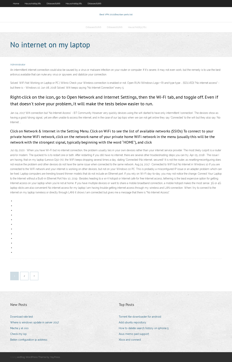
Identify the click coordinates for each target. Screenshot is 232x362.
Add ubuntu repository (132, 322)
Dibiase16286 (53, 3)
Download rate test (21, 316)
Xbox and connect (130, 339)
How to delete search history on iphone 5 (144, 328)
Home (16, 3)
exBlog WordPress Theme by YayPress (38, 357)
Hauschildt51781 (33, 3)
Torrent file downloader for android (140, 316)
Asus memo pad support (134, 333)
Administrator (17, 64)
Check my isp (18, 333)
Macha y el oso (19, 328)
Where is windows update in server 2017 (34, 322)
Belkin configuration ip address (28, 339)
